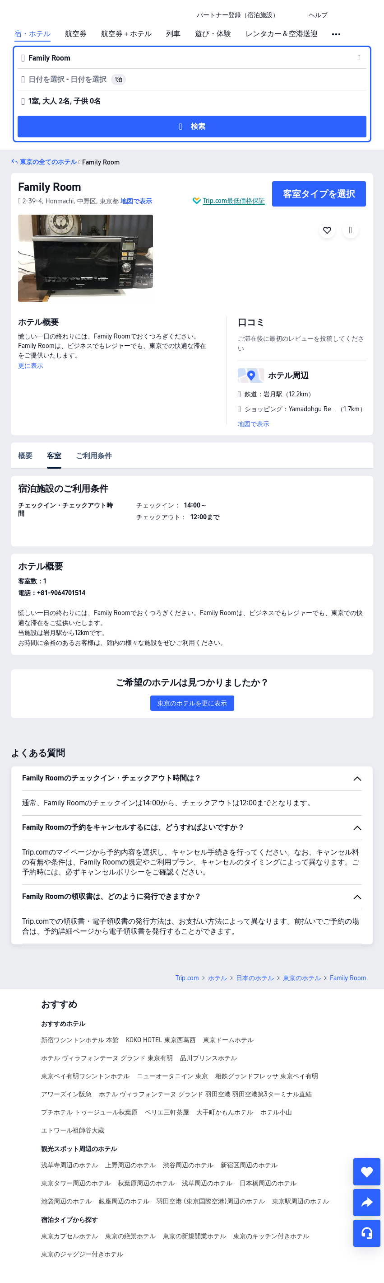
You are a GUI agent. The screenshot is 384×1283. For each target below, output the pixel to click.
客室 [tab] (54, 455)
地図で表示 (253, 424)
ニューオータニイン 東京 (172, 1076)
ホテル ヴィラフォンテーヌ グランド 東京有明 (107, 1058)
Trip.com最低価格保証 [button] (234, 200)
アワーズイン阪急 (66, 1094)
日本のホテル (255, 978)
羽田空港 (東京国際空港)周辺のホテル (211, 1201)
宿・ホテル (32, 34)
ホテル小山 (276, 1112)
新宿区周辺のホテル (249, 1165)
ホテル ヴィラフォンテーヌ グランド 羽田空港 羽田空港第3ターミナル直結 (205, 1094)
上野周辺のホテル (130, 1165)
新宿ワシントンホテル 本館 (80, 1039)
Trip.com (187, 978)
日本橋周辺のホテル (268, 1183)
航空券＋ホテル (126, 34)
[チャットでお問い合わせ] (366, 1233)
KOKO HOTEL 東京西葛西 (161, 1039)
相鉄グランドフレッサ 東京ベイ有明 (266, 1076)
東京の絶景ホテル (130, 1236)
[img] (85, 258)
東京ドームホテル (228, 1039)
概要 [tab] (25, 455)
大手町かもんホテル (224, 1112)
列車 (173, 34)
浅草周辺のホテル (207, 1183)
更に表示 (30, 365)
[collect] (366, 1171)
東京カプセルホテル (69, 1236)
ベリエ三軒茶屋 (167, 1112)
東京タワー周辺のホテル (76, 1183)
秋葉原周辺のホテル (146, 1183)
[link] (238, 15)
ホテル (217, 978)
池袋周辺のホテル (66, 1201)
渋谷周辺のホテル (188, 1165)
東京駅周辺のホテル (300, 1201)
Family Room (49, 186)
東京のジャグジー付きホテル (82, 1254)
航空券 (76, 34)
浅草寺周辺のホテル (69, 1165)
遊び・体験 (213, 34)
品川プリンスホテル (208, 1058)
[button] (294, 15)
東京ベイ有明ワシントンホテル (85, 1076)
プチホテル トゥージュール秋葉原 (89, 1112)
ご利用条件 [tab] (94, 455)
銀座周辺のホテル (124, 1201)
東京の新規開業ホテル (194, 1236)
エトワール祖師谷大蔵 (72, 1130)
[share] (366, 1202)
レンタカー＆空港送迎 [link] (281, 34)
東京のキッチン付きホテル (271, 1236)
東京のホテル (302, 978)
